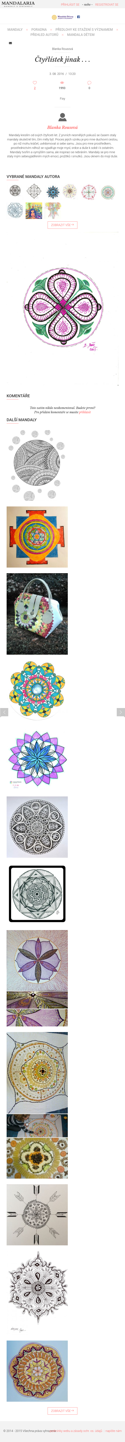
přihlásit (85, 412)
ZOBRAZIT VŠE (62, 225)
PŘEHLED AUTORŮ (44, 35)
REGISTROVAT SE (106, 4)
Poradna (39, 30)
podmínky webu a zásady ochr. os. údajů (76, 1431)
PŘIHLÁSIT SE (70, 4)
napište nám (113, 1431)
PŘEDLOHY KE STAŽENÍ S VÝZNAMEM (84, 30)
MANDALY (15, 30)
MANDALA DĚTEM (81, 35)
